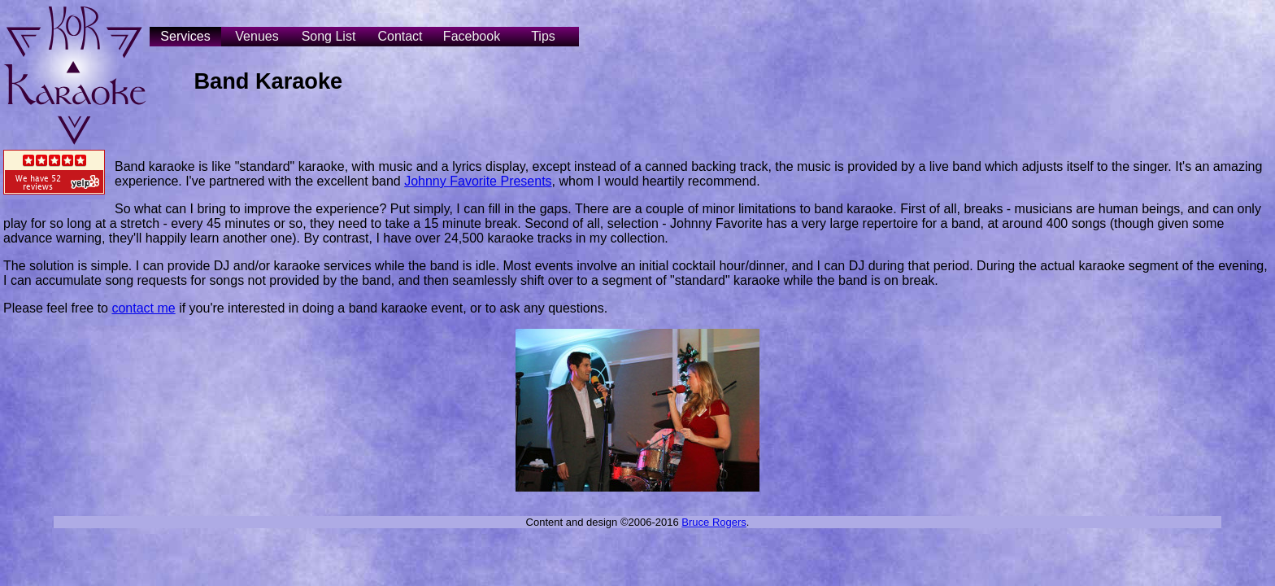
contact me (143, 308)
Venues (256, 36)
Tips (543, 36)
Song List (329, 36)
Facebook (471, 36)
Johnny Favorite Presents (477, 181)
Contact (399, 36)
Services (185, 36)
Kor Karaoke (74, 74)
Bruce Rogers (713, 522)
